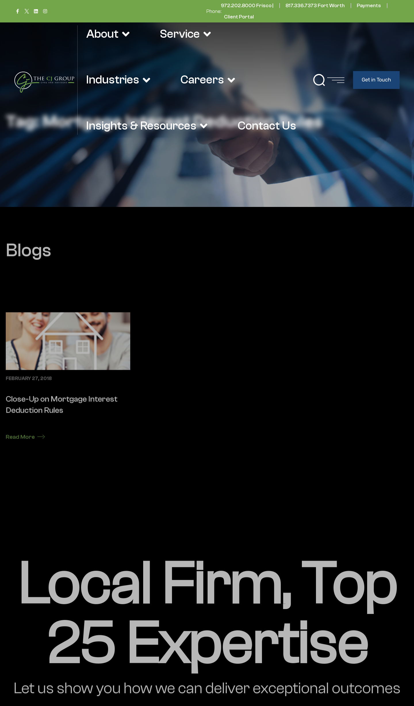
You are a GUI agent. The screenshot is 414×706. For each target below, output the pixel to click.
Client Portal (239, 17)
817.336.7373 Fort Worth (315, 6)
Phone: (213, 11)
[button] (319, 80)
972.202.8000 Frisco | (247, 6)
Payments (369, 6)
